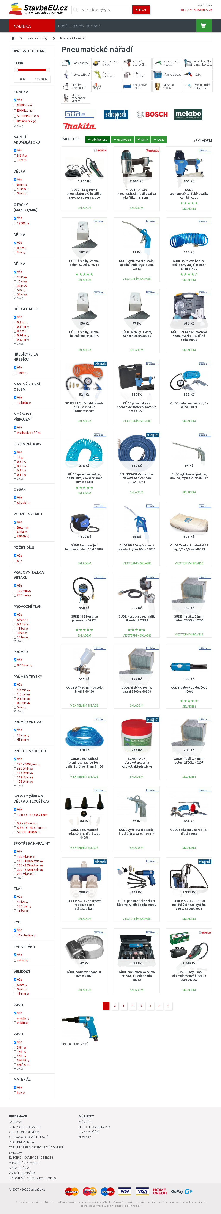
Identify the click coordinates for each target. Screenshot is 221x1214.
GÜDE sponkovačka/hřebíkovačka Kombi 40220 (189, 193)
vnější (23, 1018)
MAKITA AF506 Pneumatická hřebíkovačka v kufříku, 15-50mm (136, 193)
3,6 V (22, 155)
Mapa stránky (19, 1168)
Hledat (141, 9)
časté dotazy (205, 5)
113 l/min (25, 773)
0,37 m (23, 326)
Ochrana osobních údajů (29, 1137)
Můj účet (86, 1121)
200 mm (24, 595)
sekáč (22, 960)
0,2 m (22, 248)
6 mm (22, 184)
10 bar (23, 637)
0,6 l (21, 461)
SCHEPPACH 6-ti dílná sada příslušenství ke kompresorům (84, 407)
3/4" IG (23, 1060)
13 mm (23, 189)
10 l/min (24, 402)
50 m (22, 294)
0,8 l (21, 470)
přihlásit (186, 10)
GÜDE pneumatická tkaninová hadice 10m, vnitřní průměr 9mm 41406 (84, 762)
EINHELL (25, 110)
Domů (63, 26)
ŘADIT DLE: (71, 139)
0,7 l (21, 466)
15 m (22, 281)
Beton (22, 527)
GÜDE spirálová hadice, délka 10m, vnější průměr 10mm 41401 (84, 478)
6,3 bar (23, 624)
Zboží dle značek (22, 1173)
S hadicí (23, 502)
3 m (21, 252)
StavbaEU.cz (37, 1189)
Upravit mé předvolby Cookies (32, 1178)
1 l (20, 457)
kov (21, 1092)
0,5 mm (23, 698)
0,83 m (23, 339)
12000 (23, 223)
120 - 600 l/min (28, 764)
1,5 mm (23, 694)
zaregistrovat (203, 10)
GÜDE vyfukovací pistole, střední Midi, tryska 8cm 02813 (136, 264)
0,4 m (22, 331)
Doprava (77, 26)
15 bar (23, 628)
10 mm (23, 735)
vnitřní (23, 1022)
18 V (21, 160)
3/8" (21, 1047)
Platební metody (21, 1142)
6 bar (22, 620)
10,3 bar (24, 906)
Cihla (22, 532)
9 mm (22, 193)
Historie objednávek (94, 1127)
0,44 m (23, 335)
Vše (19, 99)
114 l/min (25, 777)
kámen (23, 536)
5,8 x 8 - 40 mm (28, 832)
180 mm (24, 591)
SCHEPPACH (28, 116)
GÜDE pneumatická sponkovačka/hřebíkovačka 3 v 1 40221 (136, 407)
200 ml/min (26, 874)
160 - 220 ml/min (30, 865)
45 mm (23, 739)
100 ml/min (26, 856)
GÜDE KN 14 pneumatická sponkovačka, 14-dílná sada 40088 (189, 336)
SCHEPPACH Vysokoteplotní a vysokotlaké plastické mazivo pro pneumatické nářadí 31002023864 (136, 766)
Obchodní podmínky (24, 1132)
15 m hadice (26, 935)
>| (168, 1005)
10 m (22, 277)
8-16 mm (24, 665)
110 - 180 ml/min (30, 861)
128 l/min (25, 781)
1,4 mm (23, 690)
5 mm (22, 707)
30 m (22, 285)
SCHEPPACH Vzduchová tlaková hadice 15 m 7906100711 (137, 478)
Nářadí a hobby (37, 38)
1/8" (21, 1056)
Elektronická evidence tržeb (31, 1157)
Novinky (85, 1137)
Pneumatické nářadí (73, 38)
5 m (21, 290)
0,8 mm (23, 703)
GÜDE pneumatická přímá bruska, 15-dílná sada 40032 (137, 975)
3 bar (22, 633)
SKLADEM (203, 141)
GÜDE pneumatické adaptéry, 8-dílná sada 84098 (84, 833)
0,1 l (21, 474)
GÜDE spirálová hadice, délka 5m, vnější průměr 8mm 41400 (189, 264)
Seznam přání (89, 1132)
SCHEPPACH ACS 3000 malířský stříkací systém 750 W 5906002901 (189, 904)
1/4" (21, 1051)
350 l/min (25, 768)
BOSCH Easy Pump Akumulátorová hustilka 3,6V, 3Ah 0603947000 (84, 193)
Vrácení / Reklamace (24, 1162)
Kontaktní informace (25, 1127)
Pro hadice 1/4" (29, 432)
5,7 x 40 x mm (27, 823)
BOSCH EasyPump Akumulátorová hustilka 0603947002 (189, 975)
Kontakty (94, 26)
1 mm (22, 372)
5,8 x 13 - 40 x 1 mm (31, 827)
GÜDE (24, 105)
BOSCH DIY (26, 121)
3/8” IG (23, 1064)
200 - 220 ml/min (30, 869)
